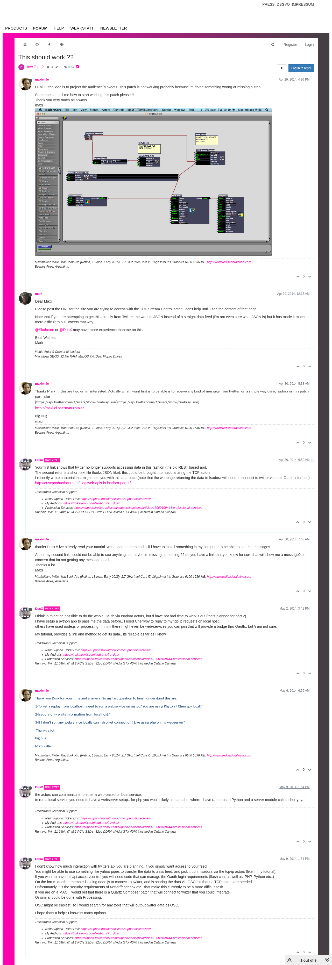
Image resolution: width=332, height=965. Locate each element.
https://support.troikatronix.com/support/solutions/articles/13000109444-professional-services (138, 508)
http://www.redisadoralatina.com (229, 262)
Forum (40, 28)
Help (59, 28)
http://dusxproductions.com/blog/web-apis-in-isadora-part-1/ (83, 483)
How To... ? (35, 67)
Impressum (303, 4)
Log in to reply (301, 68)
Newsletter (113, 28)
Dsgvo (283, 4)
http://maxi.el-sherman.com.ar (59, 407)
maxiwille (42, 79)
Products (16, 28)
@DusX (65, 330)
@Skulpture (44, 330)
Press (268, 4)
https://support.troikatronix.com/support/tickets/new (116, 499)
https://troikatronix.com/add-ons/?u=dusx (91, 503)
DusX (39, 460)
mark (39, 294)
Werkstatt (82, 28)
